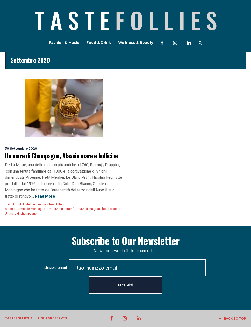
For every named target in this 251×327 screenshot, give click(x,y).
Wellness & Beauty (135, 43)
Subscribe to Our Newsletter (125, 240)
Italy (61, 204)
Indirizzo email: (123, 267)
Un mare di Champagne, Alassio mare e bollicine (61, 155)
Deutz (80, 209)
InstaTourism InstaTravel (40, 204)
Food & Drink (99, 43)
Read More (44, 196)
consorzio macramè (60, 209)
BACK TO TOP (232, 318)
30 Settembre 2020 (21, 148)
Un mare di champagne (21, 213)
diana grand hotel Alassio (102, 209)
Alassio (10, 209)
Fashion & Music (64, 43)
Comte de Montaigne (31, 209)
